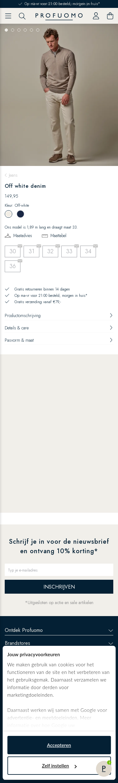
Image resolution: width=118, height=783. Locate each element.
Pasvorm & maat (59, 340)
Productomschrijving (59, 315)
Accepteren (59, 745)
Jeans (13, 175)
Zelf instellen (59, 765)
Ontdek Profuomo (59, 630)
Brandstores (59, 643)
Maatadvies (22, 235)
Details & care (59, 328)
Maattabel (58, 235)
